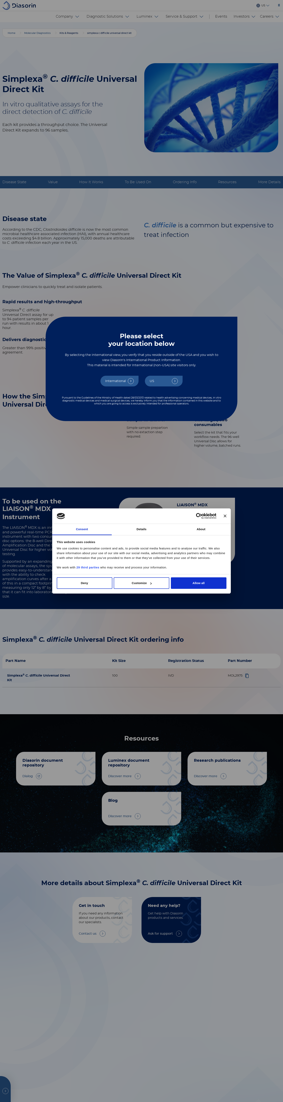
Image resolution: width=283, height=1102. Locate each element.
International (115, 381)
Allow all (199, 583)
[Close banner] (225, 516)
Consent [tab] (82, 529)
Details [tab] (141, 529)
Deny (84, 583)
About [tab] (201, 529)
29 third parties (87, 567)
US (152, 381)
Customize (142, 583)
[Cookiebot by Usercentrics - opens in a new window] (199, 516)
